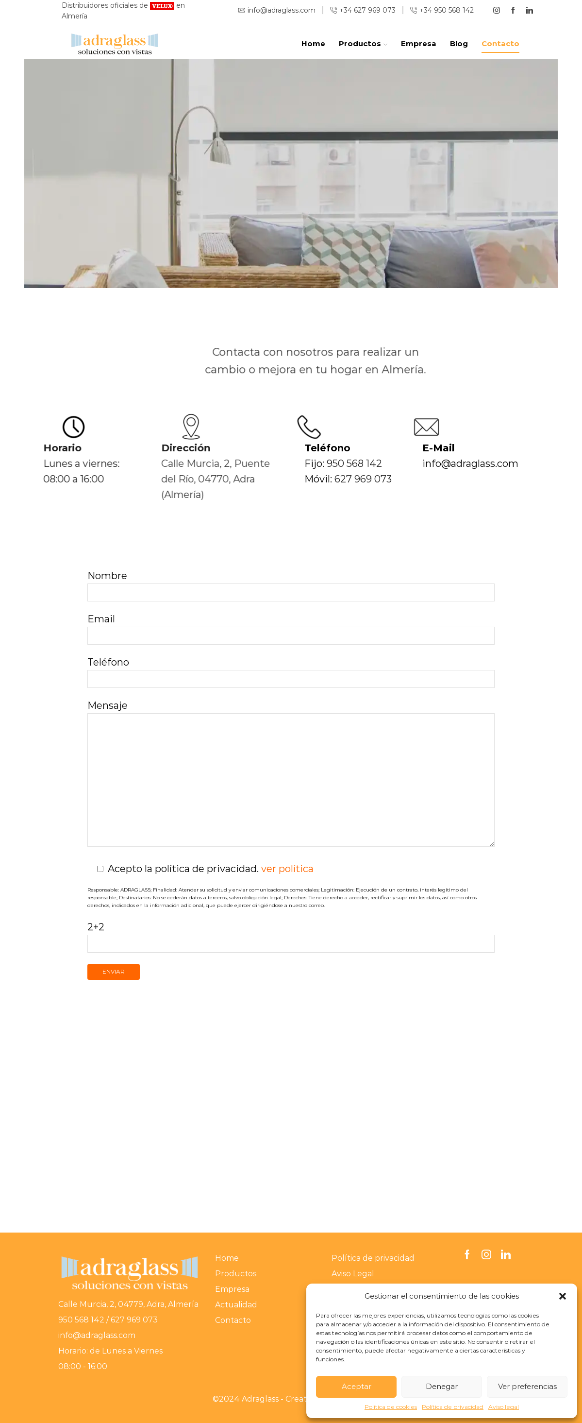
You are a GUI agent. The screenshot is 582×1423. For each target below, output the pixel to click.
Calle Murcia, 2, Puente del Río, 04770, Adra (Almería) (166, 479)
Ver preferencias (527, 1386)
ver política (287, 868)
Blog (459, 43)
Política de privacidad (452, 1406)
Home (313, 43)
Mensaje (290, 774)
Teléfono (290, 670)
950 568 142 (402, 463)
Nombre (290, 584)
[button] (562, 1296)
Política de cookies (391, 1406)
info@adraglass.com (97, 1335)
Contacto (500, 43)
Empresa (418, 43)
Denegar (442, 1386)
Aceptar (356, 1386)
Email (290, 627)
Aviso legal (503, 1406)
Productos (363, 43)
